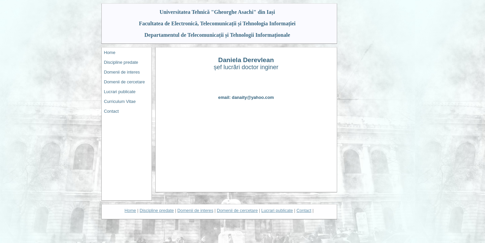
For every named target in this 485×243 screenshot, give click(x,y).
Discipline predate (121, 62)
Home (110, 52)
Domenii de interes (122, 72)
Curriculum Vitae (120, 101)
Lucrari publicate (120, 91)
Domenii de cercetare (124, 81)
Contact (111, 111)
